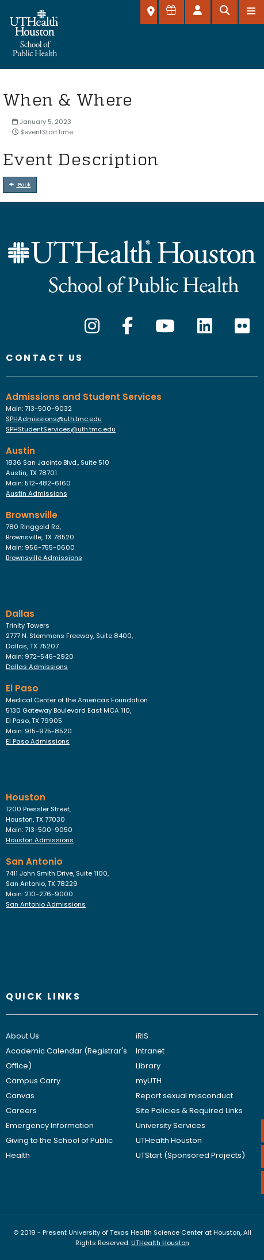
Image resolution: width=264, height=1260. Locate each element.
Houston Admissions (40, 840)
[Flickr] (242, 326)
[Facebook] (127, 326)
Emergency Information (50, 1125)
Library (148, 1065)
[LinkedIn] (204, 326)
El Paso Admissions (38, 741)
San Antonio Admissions (46, 904)
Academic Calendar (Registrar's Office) (66, 1058)
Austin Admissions (36, 493)
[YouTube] (165, 326)
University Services (170, 1125)
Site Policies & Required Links (189, 1110)
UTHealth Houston (169, 1140)
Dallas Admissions (37, 666)
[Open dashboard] (198, 12)
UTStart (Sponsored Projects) (190, 1155)
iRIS (142, 1035)
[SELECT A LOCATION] (148, 12)
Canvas (20, 1095)
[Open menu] (251, 12)
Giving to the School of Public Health (59, 1148)
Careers (21, 1110)
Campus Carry (33, 1080)
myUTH (149, 1080)
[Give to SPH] (171, 12)
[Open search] (225, 12)
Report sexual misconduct (184, 1095)
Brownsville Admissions (44, 557)
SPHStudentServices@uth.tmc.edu (61, 429)
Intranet (150, 1050)
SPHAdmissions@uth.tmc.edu (54, 418)
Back (20, 184)
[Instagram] (92, 326)
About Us (22, 1035)
